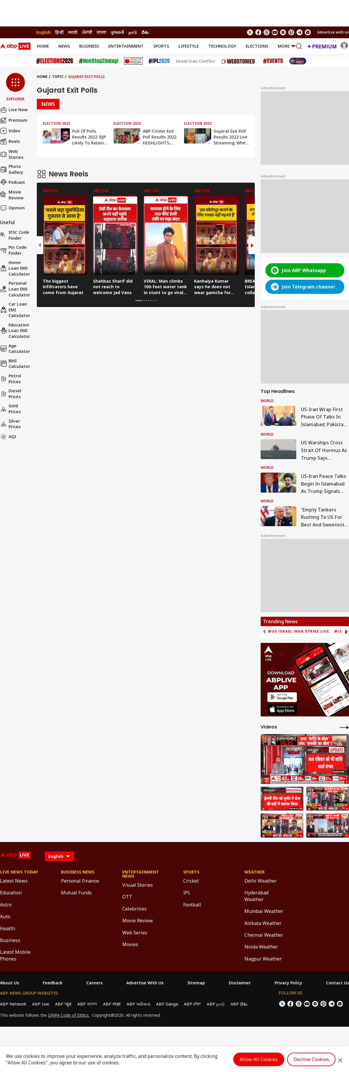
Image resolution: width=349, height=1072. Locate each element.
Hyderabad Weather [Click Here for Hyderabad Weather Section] (256, 895)
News (64, 46)
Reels (10, 141)
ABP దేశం (239, 1004)
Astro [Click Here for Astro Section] (6, 904)
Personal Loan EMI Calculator (15, 288)
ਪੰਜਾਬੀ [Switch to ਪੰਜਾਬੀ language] (87, 32)
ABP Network (13, 1004)
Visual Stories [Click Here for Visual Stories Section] (137, 885)
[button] (15, 87)
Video (10, 130)
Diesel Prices (10, 393)
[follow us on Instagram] (283, 32)
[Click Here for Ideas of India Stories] (133, 61)
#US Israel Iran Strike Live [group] (298, 631)
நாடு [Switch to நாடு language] (132, 32)
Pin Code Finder (13, 250)
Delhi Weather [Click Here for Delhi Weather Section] (260, 881)
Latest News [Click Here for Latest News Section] (14, 881)
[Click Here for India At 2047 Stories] (298, 61)
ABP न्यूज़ (63, 1004)
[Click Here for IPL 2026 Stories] (159, 61)
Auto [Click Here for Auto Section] (5, 916)
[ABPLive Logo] (15, 46)
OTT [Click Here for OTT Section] (127, 896)
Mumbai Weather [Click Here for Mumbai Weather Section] (263, 911)
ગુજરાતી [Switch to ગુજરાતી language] (117, 32)
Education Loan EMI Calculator (15, 330)
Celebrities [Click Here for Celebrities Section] (134, 909)
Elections (257, 46)
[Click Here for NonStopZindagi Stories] (98, 61)
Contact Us (337, 983)
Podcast (12, 182)
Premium (13, 120)
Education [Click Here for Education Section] (11, 892)
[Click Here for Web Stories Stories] (239, 61)
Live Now (14, 109)
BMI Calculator (15, 363)
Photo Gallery (11, 169)
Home (43, 46)
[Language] (59, 856)
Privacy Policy (288, 983)
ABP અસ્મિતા (138, 1004)
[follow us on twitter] (250, 32)
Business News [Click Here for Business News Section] (78, 872)
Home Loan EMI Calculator (15, 268)
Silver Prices (10, 424)
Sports (161, 46)
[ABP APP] (282, 697)
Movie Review (12, 195)
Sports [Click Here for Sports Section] (191, 872)
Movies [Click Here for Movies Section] (130, 944)
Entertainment (126, 46)
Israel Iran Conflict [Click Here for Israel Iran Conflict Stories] (195, 61)
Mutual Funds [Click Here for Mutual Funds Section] (76, 892)
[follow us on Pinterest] (291, 32)
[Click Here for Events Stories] (273, 61)
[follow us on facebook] (258, 32)
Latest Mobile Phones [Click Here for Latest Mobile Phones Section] (15, 955)
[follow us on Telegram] (299, 32)
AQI (8, 436)
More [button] (286, 46)
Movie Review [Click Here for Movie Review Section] (137, 920)
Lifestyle (188, 46)
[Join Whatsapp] (307, 32)
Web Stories (11, 154)
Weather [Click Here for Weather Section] (254, 872)
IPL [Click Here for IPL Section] (187, 892)
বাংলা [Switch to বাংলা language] (101, 32)
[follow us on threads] (266, 32)
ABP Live (40, 1004)
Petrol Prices (10, 378)
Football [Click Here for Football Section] (192, 904)
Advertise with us (333, 32)
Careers (94, 983)
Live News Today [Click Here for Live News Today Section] (19, 872)
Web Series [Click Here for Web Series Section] (134, 932)
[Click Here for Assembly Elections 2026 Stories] (54, 61)
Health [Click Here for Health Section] (7, 928)
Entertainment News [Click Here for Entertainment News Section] (140, 874)
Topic (58, 76)
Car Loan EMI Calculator (15, 309)
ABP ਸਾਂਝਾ (192, 1004)
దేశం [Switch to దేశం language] (145, 32)
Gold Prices (10, 408)
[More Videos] (344, 727)
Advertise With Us (144, 983)
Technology (222, 46)
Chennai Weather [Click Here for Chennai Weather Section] (263, 935)
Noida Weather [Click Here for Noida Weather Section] (261, 946)
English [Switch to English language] (43, 32)
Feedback (52, 983)
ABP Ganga (167, 1004)
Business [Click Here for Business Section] (10, 940)
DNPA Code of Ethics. (69, 1015)
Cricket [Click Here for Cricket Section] (191, 881)
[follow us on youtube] (274, 32)
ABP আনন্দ (87, 1004)
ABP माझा (112, 1004)
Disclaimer (240, 983)
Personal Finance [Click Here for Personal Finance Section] (80, 881)
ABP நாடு (216, 1004)
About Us (9, 983)
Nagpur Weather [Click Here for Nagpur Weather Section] (263, 959)
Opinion (12, 207)
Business (89, 46)
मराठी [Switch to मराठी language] (72, 32)
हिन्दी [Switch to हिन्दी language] (59, 32)
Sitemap (196, 983)
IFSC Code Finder (14, 235)
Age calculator (15, 348)
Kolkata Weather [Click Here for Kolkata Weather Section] (263, 923)
